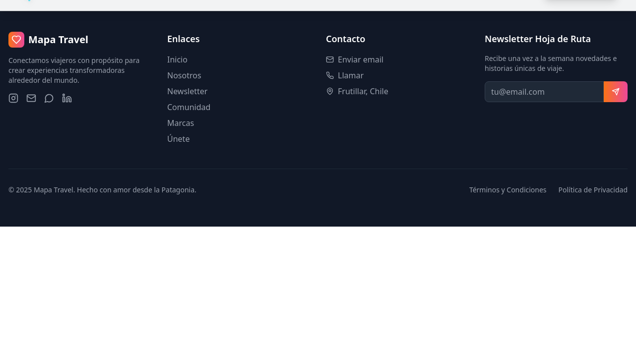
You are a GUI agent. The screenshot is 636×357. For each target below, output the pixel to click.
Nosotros (184, 75)
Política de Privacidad (593, 189)
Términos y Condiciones (508, 189)
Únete (178, 138)
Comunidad (188, 107)
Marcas (180, 123)
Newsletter (187, 91)
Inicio (177, 59)
